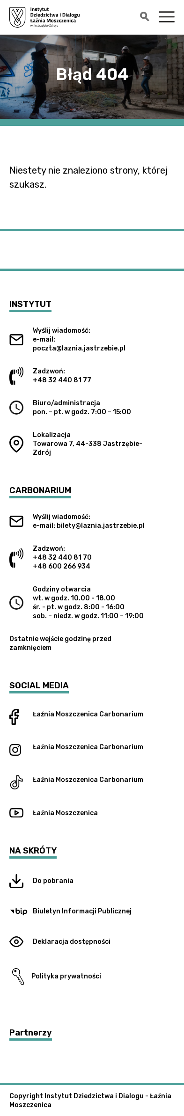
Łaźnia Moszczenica (65, 714)
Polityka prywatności (55, 976)
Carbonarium (121, 714)
